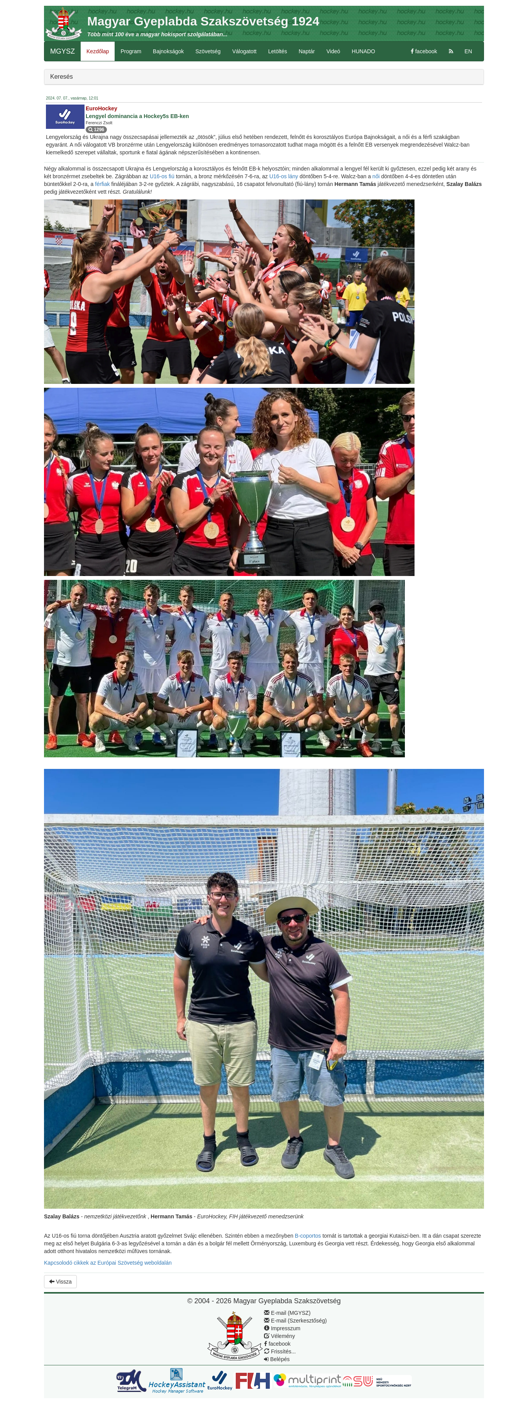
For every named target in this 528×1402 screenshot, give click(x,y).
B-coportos (309, 1236)
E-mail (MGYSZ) (287, 1313)
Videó (333, 51)
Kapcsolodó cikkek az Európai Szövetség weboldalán (108, 1263)
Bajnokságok (168, 51)
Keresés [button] (61, 76)
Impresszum (282, 1328)
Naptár (307, 51)
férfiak (103, 184)
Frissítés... (280, 1351)
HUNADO (363, 51)
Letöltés (277, 51)
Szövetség (207, 51)
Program (130, 51)
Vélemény (279, 1336)
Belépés (276, 1359)
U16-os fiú (163, 176)
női (376, 176)
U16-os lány (284, 176)
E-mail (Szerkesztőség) (295, 1321)
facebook (424, 51)
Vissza (60, 1282)
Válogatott (244, 51)
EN (468, 51)
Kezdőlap (97, 51)
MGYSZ (62, 51)
